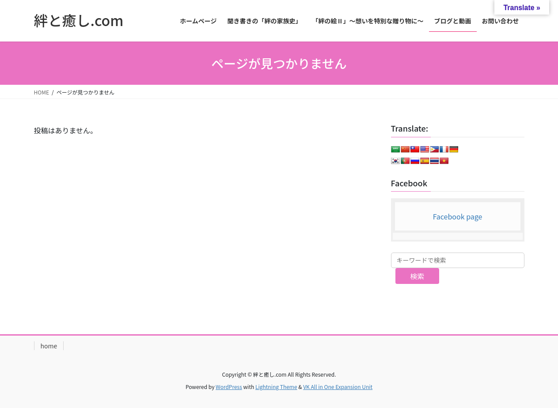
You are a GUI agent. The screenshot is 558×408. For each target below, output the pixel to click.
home (49, 345)
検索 (417, 276)
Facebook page (457, 216)
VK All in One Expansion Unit (337, 386)
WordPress (229, 386)
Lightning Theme (276, 386)
